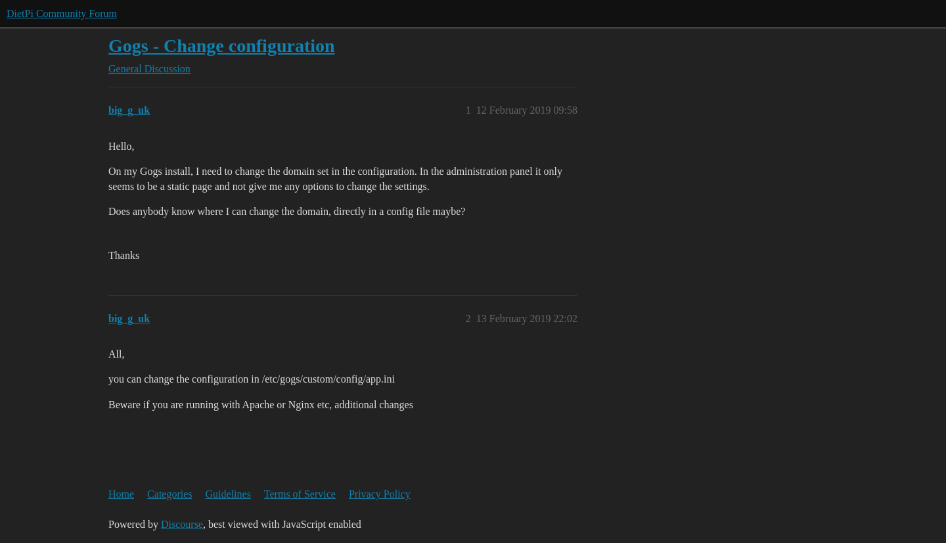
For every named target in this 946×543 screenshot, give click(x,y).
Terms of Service (300, 494)
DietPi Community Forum (62, 13)
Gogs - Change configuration (221, 45)
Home (121, 494)
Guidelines (228, 494)
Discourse (182, 524)
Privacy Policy (380, 494)
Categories (169, 494)
